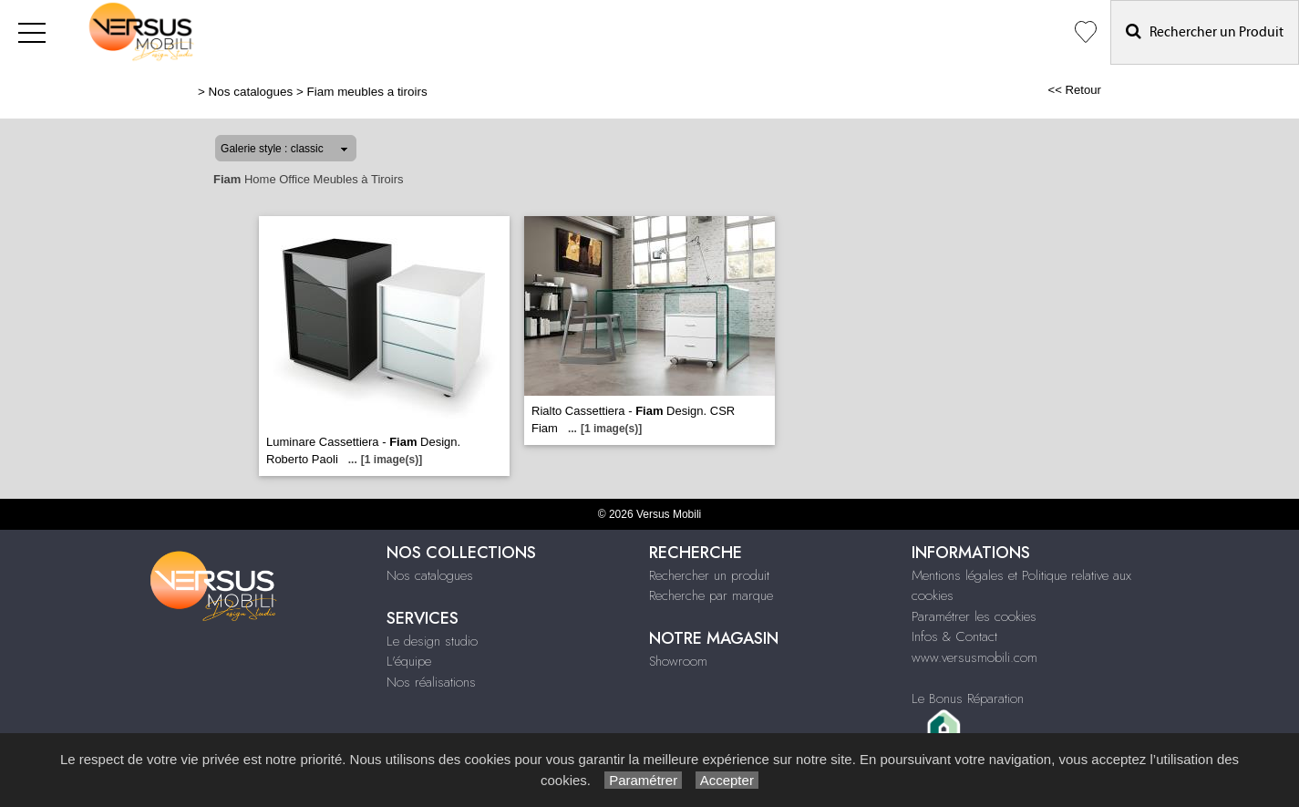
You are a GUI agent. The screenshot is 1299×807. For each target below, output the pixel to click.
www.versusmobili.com (974, 657)
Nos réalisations (431, 682)
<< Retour (1074, 90)
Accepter (727, 780)
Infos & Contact (954, 636)
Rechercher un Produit (1205, 31)
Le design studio (432, 641)
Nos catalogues (251, 91)
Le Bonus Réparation (968, 698)
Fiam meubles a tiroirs (367, 91)
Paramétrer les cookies (974, 616)
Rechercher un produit (709, 575)
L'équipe (409, 661)
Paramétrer (643, 780)
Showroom (678, 661)
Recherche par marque (711, 595)
